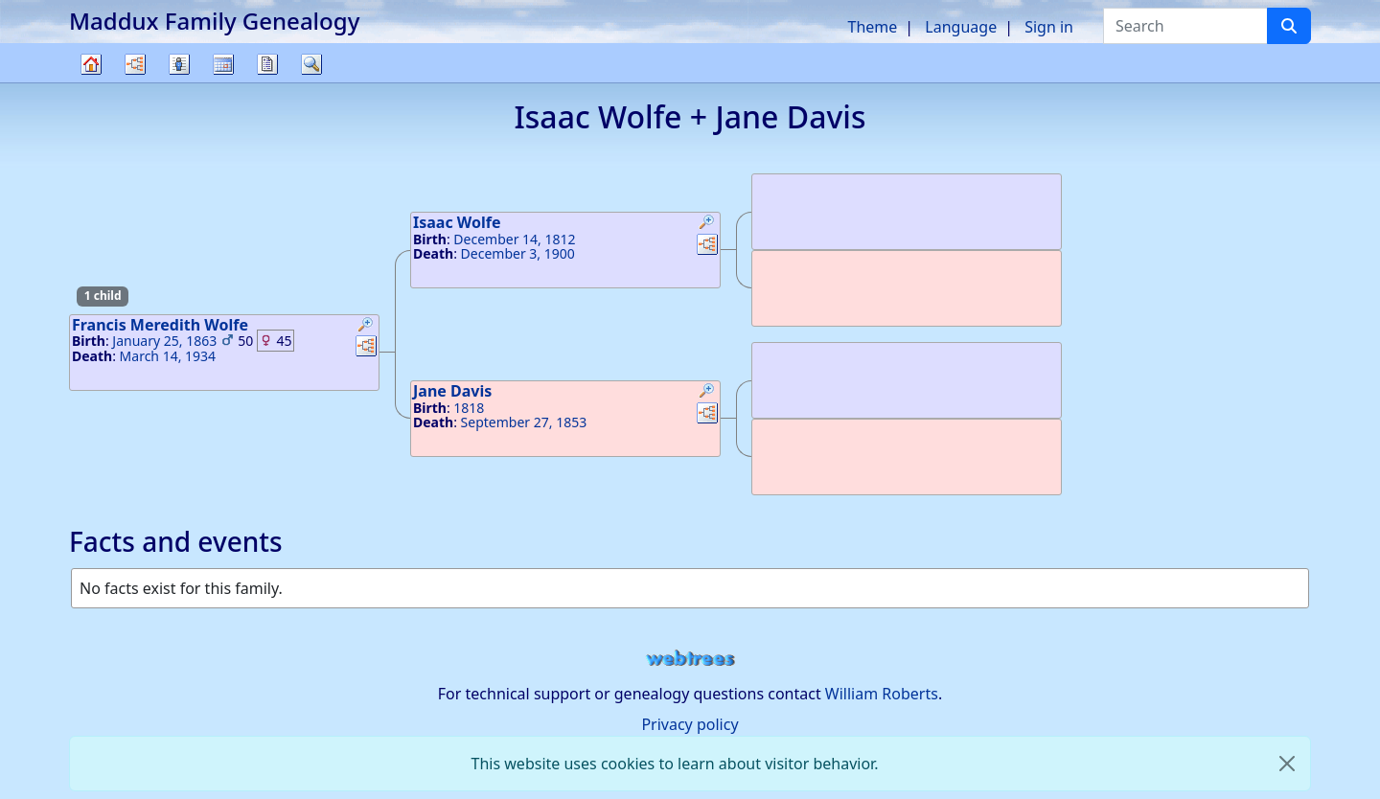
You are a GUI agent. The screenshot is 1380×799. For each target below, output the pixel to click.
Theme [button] (873, 26)
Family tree (91, 81)
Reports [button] (267, 64)
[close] (1287, 763)
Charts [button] (135, 64)
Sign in (1048, 26)
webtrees (690, 659)
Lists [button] (179, 64)
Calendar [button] (223, 64)
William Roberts (881, 693)
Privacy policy (689, 724)
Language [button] (961, 26)
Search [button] (311, 64)
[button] (366, 326)
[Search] (1289, 26)
